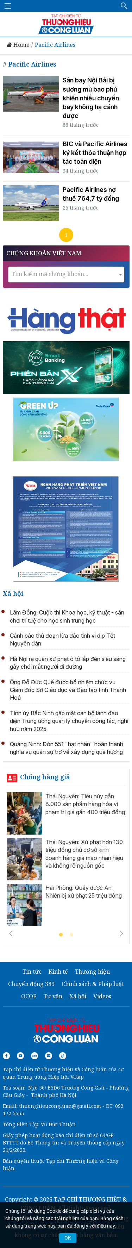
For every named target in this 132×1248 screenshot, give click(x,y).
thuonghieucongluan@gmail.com (60, 1106)
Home (18, 45)
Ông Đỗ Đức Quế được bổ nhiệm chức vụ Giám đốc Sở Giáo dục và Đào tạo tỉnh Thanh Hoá (68, 690)
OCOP (29, 996)
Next (121, 933)
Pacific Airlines (55, 45)
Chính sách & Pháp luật (93, 984)
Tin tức (32, 971)
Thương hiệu (92, 971)
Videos (102, 996)
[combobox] (66, 274)
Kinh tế (58, 971)
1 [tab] (60, 934)
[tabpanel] (66, 861)
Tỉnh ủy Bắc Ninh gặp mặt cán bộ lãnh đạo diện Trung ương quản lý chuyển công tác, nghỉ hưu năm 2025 (69, 721)
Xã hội (13, 593)
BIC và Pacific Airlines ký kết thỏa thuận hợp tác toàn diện (95, 152)
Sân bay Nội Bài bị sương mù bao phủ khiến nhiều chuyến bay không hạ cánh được (91, 97)
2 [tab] (71, 934)
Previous (11, 933)
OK (67, 1238)
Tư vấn (53, 996)
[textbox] (66, 274)
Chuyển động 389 (31, 984)
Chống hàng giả (45, 777)
